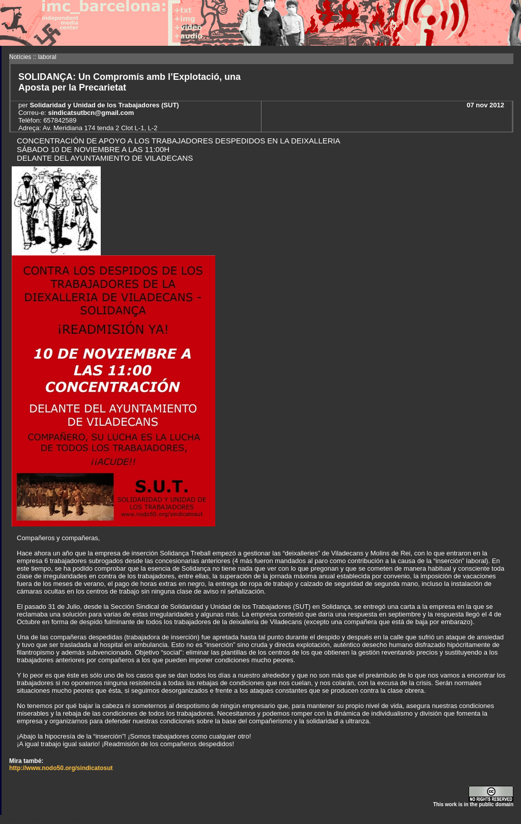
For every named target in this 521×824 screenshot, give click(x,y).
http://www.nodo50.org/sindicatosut (61, 768)
